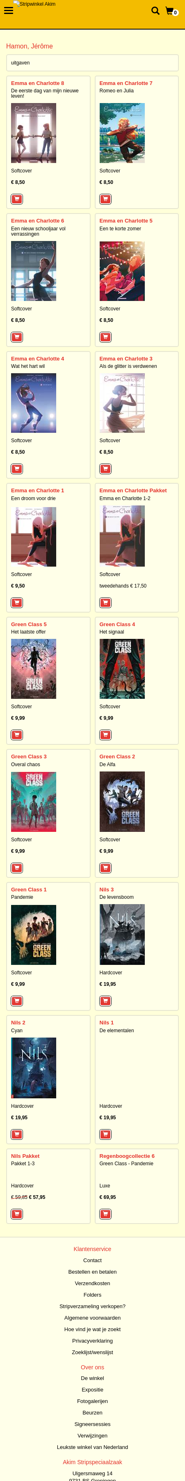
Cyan (17, 1030)
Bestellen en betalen (93, 1272)
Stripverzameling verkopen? (92, 1306)
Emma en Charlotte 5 (126, 221)
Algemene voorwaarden (92, 1318)
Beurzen (92, 1413)
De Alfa (108, 764)
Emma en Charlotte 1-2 (125, 498)
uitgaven (20, 63)
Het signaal (112, 632)
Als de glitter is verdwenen (128, 366)
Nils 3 (107, 889)
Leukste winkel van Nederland (92, 1447)
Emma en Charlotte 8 (37, 83)
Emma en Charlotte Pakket (133, 490)
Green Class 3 (29, 756)
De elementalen (117, 1030)
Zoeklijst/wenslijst (92, 1352)
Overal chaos (25, 764)
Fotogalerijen (92, 1401)
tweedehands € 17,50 (123, 586)
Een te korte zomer (120, 229)
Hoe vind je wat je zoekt (92, 1329)
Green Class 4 (117, 624)
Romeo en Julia (117, 91)
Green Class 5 (29, 624)
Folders (92, 1295)
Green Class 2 (117, 756)
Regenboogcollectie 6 (127, 1156)
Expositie (92, 1390)
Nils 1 (107, 1022)
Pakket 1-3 (22, 1163)
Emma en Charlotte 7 (126, 83)
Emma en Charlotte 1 (37, 490)
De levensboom (117, 897)
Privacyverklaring (92, 1341)
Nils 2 (18, 1022)
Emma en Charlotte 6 (37, 221)
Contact (92, 1260)
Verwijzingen (92, 1436)
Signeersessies (92, 1424)
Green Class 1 (29, 889)
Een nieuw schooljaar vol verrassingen (38, 231)
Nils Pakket (25, 1156)
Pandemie (22, 897)
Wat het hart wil (28, 366)
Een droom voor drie (33, 498)
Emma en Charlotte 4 (37, 359)
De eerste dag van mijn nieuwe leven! (45, 93)
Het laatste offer (28, 632)
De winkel (92, 1378)
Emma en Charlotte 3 (126, 359)
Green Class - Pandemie (126, 1163)
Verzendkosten (92, 1283)
